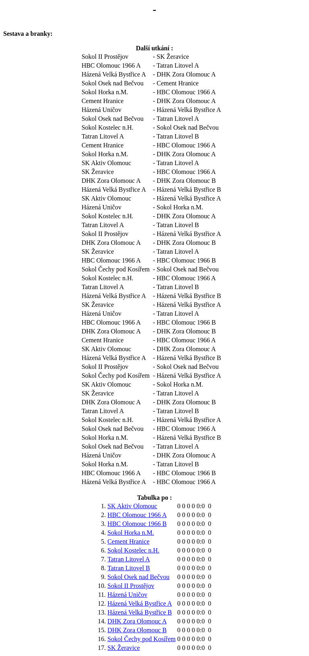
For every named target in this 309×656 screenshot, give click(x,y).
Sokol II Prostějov (130, 585)
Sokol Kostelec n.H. (133, 550)
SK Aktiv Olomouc (132, 506)
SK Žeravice (123, 647)
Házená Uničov (127, 594)
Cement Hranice (128, 541)
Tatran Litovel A (128, 559)
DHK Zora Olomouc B (137, 630)
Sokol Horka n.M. (130, 532)
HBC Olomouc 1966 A (137, 514)
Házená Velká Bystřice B (139, 612)
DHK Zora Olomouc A (137, 621)
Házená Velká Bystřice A (139, 603)
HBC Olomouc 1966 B (137, 523)
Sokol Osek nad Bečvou (138, 576)
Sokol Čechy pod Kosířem (141, 638)
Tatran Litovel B (128, 568)
